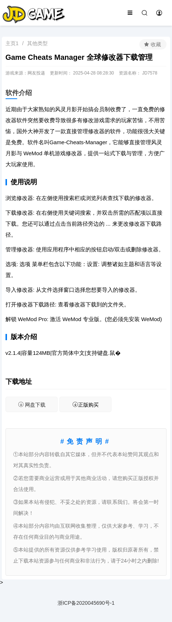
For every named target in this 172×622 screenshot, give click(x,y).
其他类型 (37, 43)
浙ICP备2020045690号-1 (86, 603)
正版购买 (85, 404)
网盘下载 (31, 404)
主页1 (12, 43)
